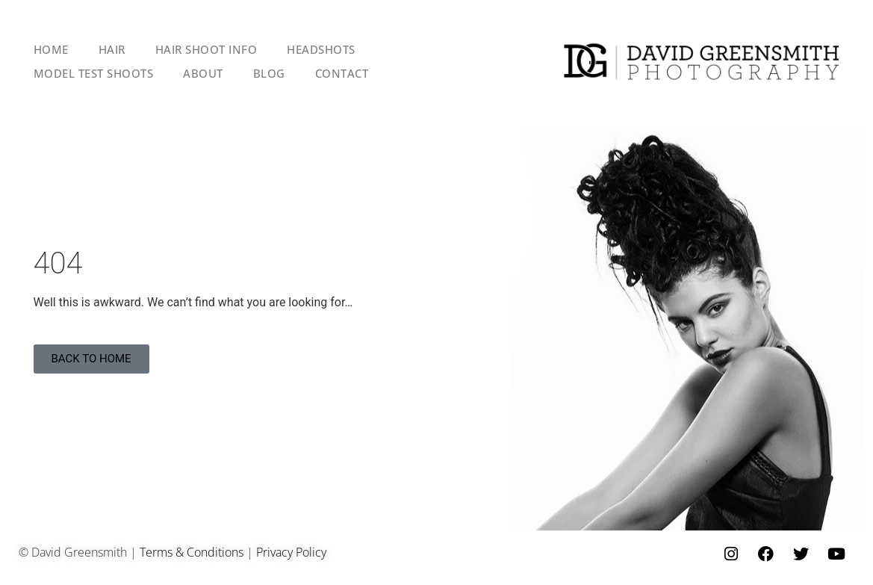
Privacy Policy (291, 552)
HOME (51, 49)
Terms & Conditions (191, 552)
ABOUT (203, 73)
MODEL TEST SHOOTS (94, 73)
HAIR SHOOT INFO (206, 49)
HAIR (112, 49)
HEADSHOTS (321, 49)
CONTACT (342, 73)
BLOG (269, 73)
